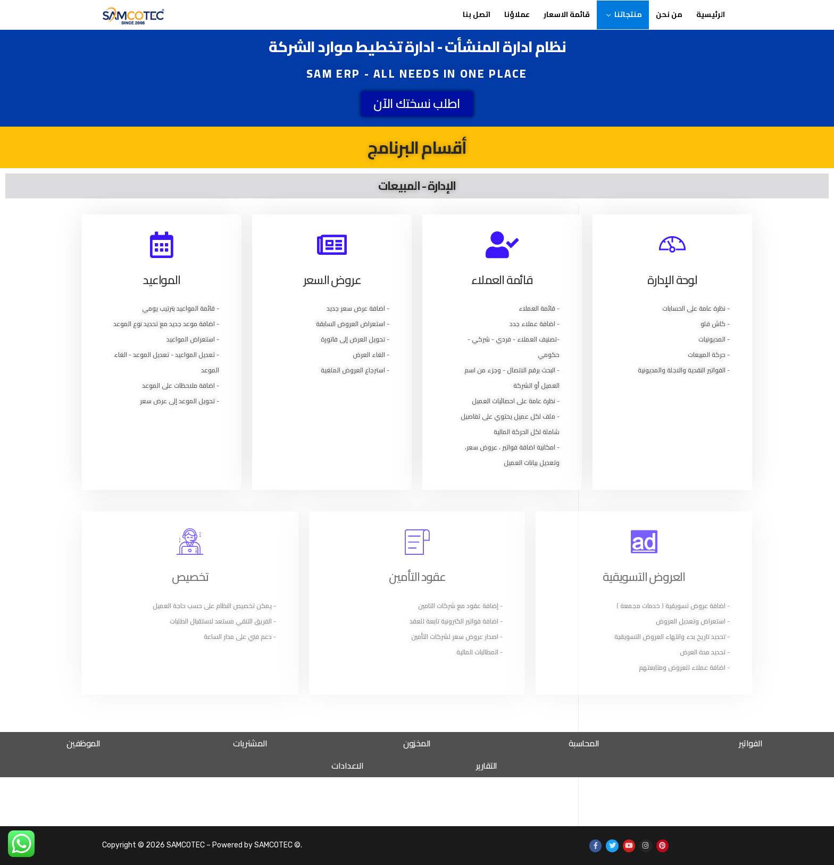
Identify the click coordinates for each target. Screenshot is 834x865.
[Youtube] (629, 845)
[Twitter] (612, 845)
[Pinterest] (662, 845)
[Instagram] (645, 845)
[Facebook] (595, 845)
